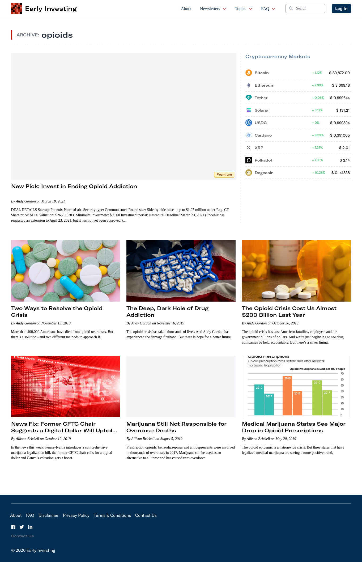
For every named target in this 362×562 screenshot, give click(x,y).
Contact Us (146, 515)
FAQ (268, 8)
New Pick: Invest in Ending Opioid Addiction (74, 186)
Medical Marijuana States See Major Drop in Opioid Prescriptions (294, 427)
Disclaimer (49, 515)
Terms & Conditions (112, 515)
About (186, 8)
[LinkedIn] (30, 527)
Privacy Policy (76, 515)
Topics (244, 8)
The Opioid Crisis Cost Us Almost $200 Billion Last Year (289, 311)
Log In (341, 8)
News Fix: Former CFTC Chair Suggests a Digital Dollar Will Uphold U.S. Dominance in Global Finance (63, 430)
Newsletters (213, 8)
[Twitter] (22, 527)
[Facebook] (13, 527)
